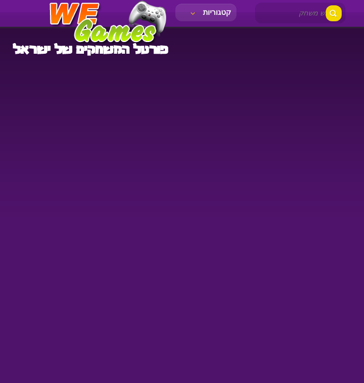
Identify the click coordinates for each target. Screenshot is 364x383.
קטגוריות (210, 12)
